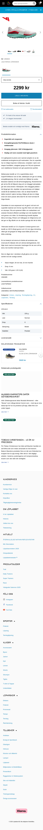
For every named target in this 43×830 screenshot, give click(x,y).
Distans (5, 700)
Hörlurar (6, 749)
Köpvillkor (6, 498)
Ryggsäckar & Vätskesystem (13, 776)
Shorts (5, 670)
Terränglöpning (27, 295)
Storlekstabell (36, 109)
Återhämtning (7, 723)
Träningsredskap (9, 794)
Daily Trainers (8, 574)
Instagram (8, 599)
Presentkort (7, 771)
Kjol (4, 661)
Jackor (5, 656)
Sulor (5, 789)
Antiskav (6, 735)
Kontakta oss (7, 493)
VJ (34, 295)
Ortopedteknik (8, 553)
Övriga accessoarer (10, 798)
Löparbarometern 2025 (11, 548)
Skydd (5, 785)
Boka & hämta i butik (21, 103)
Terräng (12, 297)
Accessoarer (7, 647)
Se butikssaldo (7, 109)
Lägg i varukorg (21, 96)
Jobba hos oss (8, 523)
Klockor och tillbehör (10, 753)
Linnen (5, 665)
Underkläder (7, 688)
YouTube (7, 610)
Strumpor (6, 675)
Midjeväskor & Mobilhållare (12, 767)
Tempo (5, 714)
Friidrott (5, 626)
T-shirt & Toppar (8, 684)
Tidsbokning (7, 528)
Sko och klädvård (9, 780)
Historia (5, 519)
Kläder (7, 642)
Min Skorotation (8, 544)
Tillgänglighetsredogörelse (12, 502)
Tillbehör (8, 730)
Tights (5, 679)
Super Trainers (8, 578)
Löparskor (4, 297)
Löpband (6, 762)
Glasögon (6, 744)
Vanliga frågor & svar (10, 489)
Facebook (8, 605)
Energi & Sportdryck (10, 740)
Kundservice (7, 484)
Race (5, 583)
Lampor (5, 758)
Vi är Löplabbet (8, 514)
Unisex (11, 295)
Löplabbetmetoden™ (10, 557)
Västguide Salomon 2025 (12, 587)
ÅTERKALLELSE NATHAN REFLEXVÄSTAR (18, 540)
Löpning (18, 295)
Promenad (6, 709)
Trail (4, 569)
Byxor (5, 652)
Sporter (7, 621)
